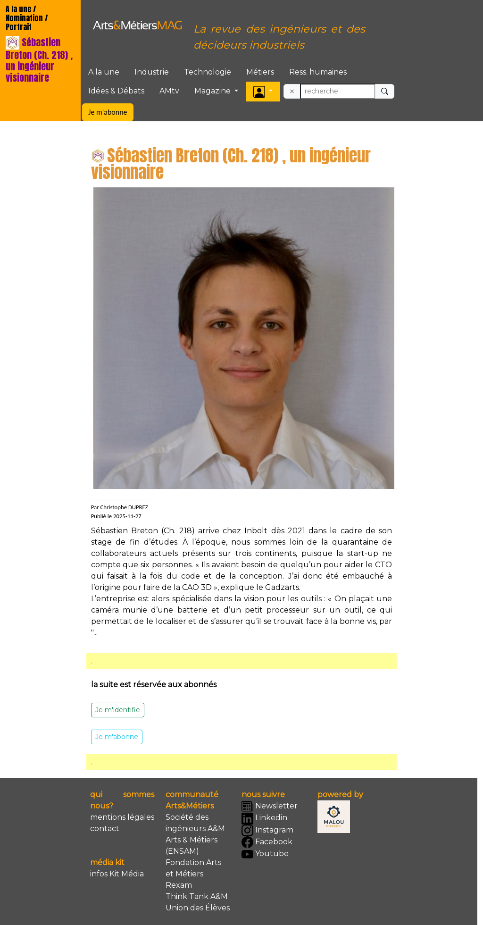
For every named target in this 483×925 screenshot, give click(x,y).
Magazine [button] (213, 90)
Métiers (260, 71)
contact (104, 828)
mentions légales (122, 817)
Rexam (179, 885)
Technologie (207, 71)
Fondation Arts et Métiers (193, 868)
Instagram (267, 830)
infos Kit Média (117, 873)
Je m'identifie (117, 710)
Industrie (151, 71)
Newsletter (270, 806)
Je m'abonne (107, 112)
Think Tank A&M (197, 896)
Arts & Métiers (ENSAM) (191, 845)
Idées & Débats (116, 90)
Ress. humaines (318, 71)
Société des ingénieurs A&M (195, 823)
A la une (103, 71)
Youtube (265, 854)
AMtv (169, 90)
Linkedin (264, 818)
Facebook (267, 842)
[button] (263, 91)
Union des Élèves (198, 907)
